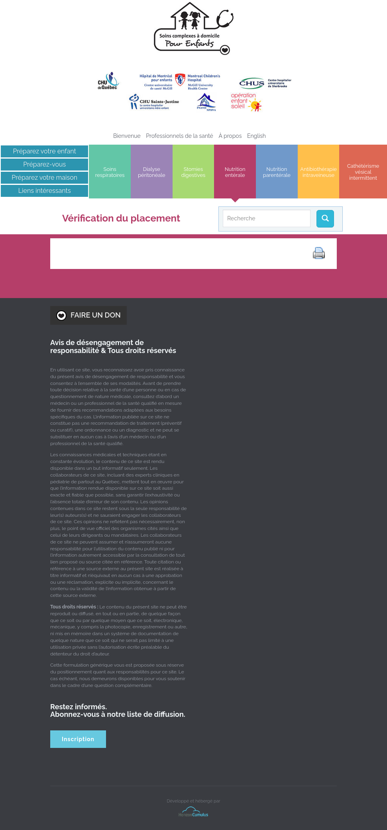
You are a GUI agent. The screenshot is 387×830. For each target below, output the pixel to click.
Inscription (78, 739)
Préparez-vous (44, 164)
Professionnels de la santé (179, 136)
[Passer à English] (256, 136)
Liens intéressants (44, 190)
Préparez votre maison (44, 177)
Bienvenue (127, 136)
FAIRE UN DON (88, 315)
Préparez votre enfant (44, 151)
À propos (230, 136)
